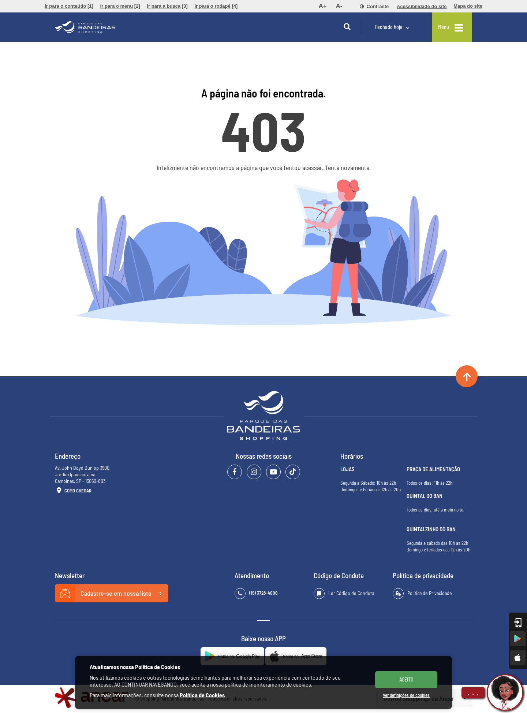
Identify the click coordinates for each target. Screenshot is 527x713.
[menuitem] (69, 6)
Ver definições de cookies (406, 695)
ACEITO (406, 679)
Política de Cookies (202, 694)
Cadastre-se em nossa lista (111, 593)
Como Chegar (73, 491)
